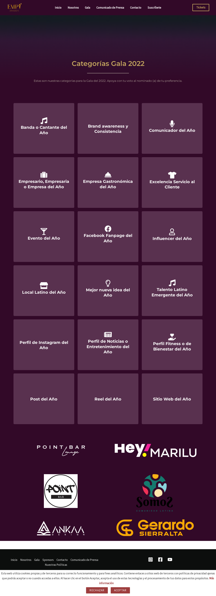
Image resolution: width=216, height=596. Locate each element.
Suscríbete (153, 7)
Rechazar (96, 590)
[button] (200, 7)
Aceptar (120, 590)
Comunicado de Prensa (110, 7)
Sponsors (48, 560)
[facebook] (161, 559)
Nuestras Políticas (56, 565)
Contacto (135, 7)
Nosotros (73, 7)
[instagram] (151, 559)
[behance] (170, 559)
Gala (87, 7)
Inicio (59, 7)
